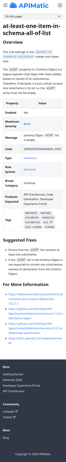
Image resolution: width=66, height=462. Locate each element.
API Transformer (13, 391)
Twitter (9, 417)
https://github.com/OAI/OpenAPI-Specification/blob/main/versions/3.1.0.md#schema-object (35, 313)
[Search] (60, 5)
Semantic (30, 169)
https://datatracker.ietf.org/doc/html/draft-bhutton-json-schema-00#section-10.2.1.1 (35, 299)
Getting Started (13, 374)
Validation (30, 158)
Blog (6, 438)
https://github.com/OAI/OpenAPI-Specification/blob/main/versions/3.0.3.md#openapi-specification (35, 328)
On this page (13, 16)
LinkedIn (10, 412)
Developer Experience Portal (21, 385)
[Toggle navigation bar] (5, 5)
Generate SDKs (13, 380)
